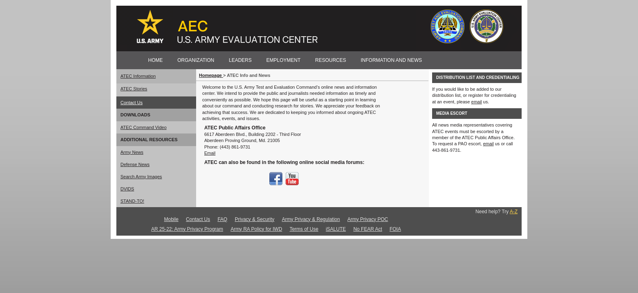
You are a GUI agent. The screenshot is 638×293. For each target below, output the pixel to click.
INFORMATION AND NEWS (391, 60)
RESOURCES (330, 60)
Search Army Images (141, 176)
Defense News (135, 164)
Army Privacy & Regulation (311, 219)
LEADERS (240, 60)
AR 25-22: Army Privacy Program (187, 229)
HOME (155, 60)
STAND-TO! (132, 201)
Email (210, 153)
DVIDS (127, 188)
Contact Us (131, 102)
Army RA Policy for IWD (256, 229)
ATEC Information (138, 76)
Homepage (211, 75)
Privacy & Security (254, 219)
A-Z (514, 211)
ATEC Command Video (143, 127)
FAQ (222, 219)
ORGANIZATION (195, 60)
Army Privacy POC (367, 219)
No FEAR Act (367, 229)
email (476, 101)
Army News (131, 152)
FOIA (395, 229)
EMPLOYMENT (283, 60)
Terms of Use (304, 229)
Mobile (171, 219)
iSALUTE (336, 229)
